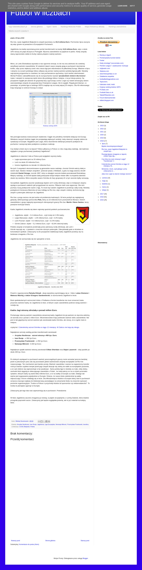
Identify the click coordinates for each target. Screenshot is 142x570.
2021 (102, 132)
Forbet (102, 60)
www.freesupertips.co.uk (108, 74)
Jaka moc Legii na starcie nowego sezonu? (116, 174)
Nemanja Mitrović (61, 424)
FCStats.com (104, 90)
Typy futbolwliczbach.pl (17, 27)
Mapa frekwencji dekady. (95, 27)
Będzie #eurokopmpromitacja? (112, 146)
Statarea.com (104, 71)
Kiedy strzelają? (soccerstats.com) (112, 63)
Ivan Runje (33, 424)
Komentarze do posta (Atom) (29, 544)
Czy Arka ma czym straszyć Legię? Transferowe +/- (114, 160)
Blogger (85, 558)
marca (104, 187)
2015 (102, 200)
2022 (102, 129)
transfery (86, 424)
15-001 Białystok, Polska (27, 426)
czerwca (105, 178)
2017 (102, 194)
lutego (104, 190)
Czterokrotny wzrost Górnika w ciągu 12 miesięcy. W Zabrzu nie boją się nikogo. (48, 327)
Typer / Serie (52, 27)
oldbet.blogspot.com (107, 100)
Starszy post (85, 541)
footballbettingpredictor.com (109, 79)
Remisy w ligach (105, 55)
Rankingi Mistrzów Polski (71, 27)
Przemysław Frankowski (74, 424)
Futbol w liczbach (40, 12)
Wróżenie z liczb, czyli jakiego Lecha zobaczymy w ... (114, 170)
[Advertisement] (50, 518)
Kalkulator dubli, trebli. (107, 84)
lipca (104, 144)
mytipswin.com (105, 68)
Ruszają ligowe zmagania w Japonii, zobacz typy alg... (114, 155)
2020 (102, 135)
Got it (132, 6)
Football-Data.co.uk (106, 92)
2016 (102, 197)
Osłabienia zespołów (107, 76)
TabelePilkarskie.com (107, 95)
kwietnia (105, 184)
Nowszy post (15, 541)
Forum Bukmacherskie (107, 98)
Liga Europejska (50, 424)
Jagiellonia (40, 424)
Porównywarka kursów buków (110, 58)
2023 (102, 126)
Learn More (122, 6)
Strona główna (37, 27)
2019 (102, 138)
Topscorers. (104, 82)
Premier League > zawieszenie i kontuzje (114, 66)
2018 (102, 141)
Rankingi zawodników (117, 27)
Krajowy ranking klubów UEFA (110, 87)
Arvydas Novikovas (23, 424)
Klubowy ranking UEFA (50, 126)
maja (104, 181)
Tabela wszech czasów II (18, 31)
